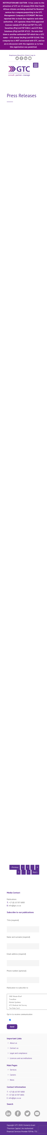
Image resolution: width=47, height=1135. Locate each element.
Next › (35, 872)
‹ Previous (14, 867)
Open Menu (35, 65)
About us (13, 1043)
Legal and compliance (18, 1053)
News (12, 1080)
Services (13, 1070)
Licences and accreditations (21, 1058)
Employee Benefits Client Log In (22, 55)
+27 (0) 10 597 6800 (17, 902)
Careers (13, 1075)
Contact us (14, 1048)
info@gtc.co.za (15, 905)
